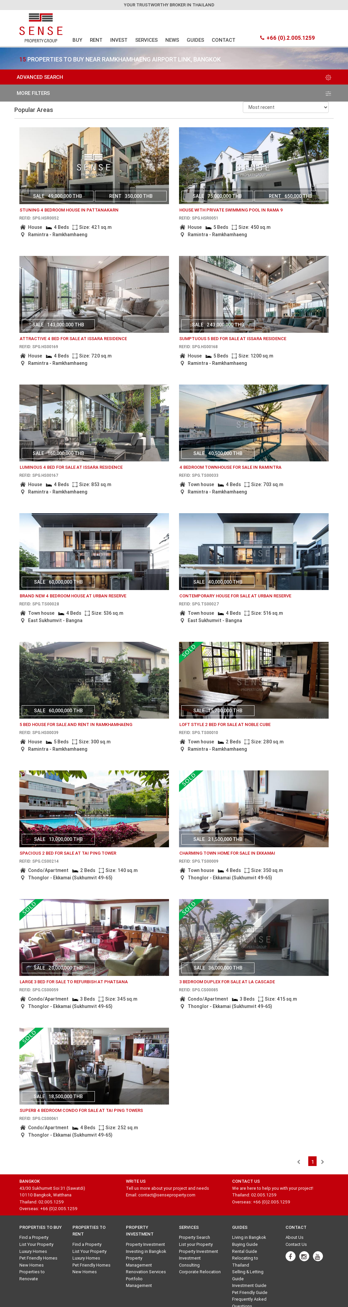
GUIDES (195, 40)
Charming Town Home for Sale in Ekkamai (227, 853)
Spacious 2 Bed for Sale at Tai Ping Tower (68, 853)
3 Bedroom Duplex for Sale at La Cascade (227, 982)
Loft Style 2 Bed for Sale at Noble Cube (225, 724)
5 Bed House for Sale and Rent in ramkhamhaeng (76, 724)
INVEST (119, 40)
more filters (174, 93)
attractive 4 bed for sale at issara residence (73, 338)
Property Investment (145, 1244)
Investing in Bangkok (146, 1251)
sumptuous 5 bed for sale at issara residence (232, 338)
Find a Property (33, 1237)
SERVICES (146, 40)
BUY (77, 40)
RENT (96, 40)
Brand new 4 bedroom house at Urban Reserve (73, 596)
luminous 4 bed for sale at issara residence (71, 467)
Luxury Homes (33, 1251)
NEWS (172, 40)
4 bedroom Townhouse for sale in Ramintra (230, 467)
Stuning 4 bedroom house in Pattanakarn (69, 210)
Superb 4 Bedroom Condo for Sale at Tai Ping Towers (81, 1110)
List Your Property (36, 1244)
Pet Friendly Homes (38, 1258)
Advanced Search (174, 77)
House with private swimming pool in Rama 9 (231, 210)
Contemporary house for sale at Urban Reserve (235, 596)
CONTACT (223, 40)
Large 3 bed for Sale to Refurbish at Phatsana (74, 982)
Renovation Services (146, 1272)
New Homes (31, 1265)
